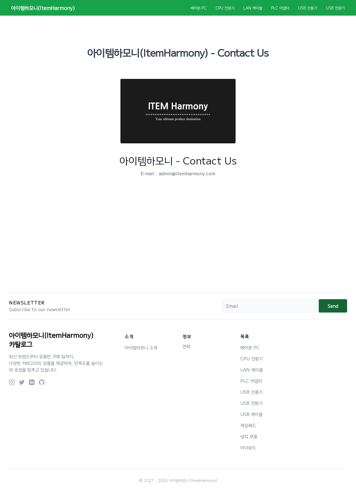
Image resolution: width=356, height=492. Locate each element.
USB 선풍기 (307, 8)
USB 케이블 (251, 414)
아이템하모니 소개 (141, 347)
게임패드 (248, 425)
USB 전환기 (335, 8)
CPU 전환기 (225, 8)
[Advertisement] (178, 239)
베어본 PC (199, 8)
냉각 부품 (248, 436)
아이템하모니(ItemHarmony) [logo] (51, 335)
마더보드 (248, 447)
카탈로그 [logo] (20, 343)
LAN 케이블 (252, 8)
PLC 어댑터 (280, 8)
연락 (186, 346)
